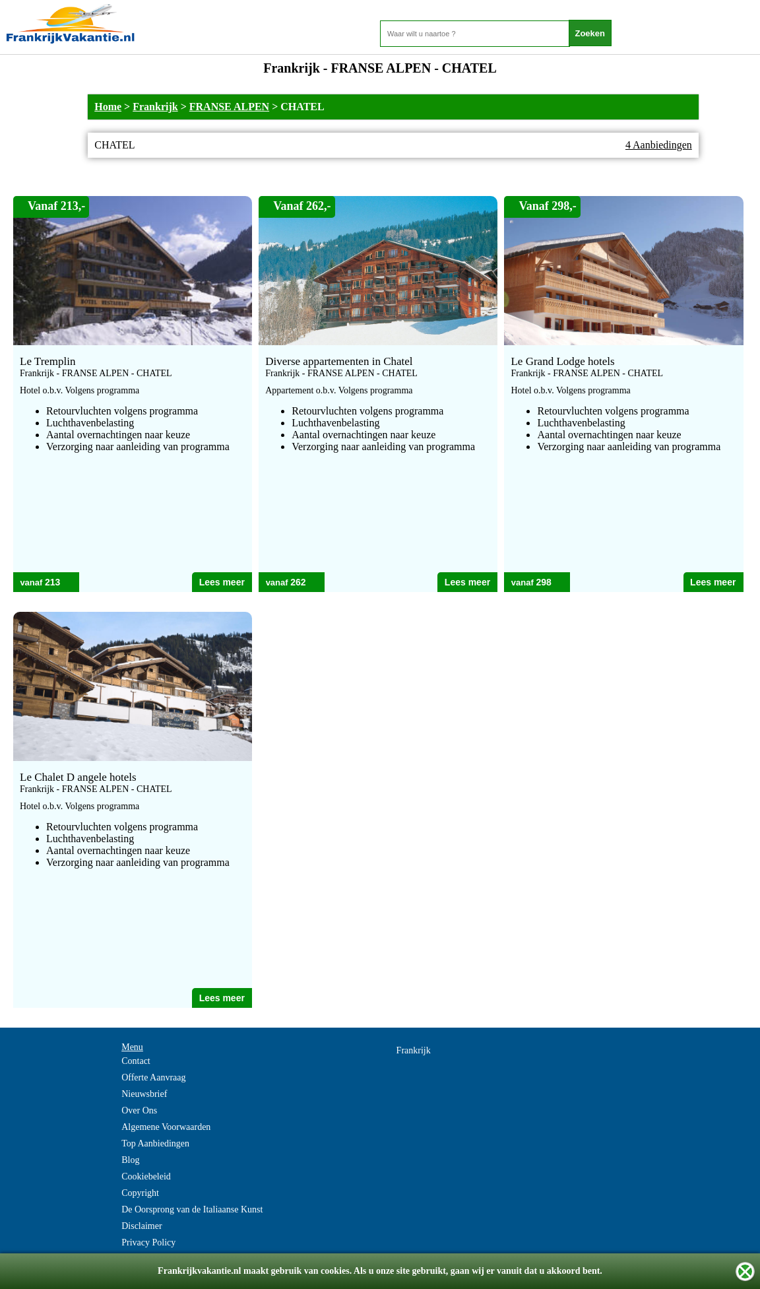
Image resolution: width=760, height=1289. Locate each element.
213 (52, 582)
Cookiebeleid (146, 1176)
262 (297, 582)
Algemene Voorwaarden (165, 1127)
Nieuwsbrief (144, 1094)
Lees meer (222, 582)
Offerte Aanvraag (153, 1077)
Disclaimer (141, 1226)
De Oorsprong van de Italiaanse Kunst (192, 1209)
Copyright (140, 1193)
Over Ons (139, 1110)
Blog (130, 1160)
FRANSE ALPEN (229, 106)
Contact (135, 1061)
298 (543, 582)
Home (107, 106)
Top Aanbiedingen (155, 1143)
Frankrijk (155, 106)
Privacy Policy (148, 1242)
